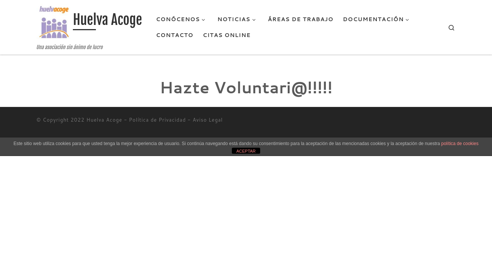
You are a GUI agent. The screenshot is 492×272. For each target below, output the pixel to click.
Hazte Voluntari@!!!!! (246, 87)
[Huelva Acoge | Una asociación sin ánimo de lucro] (54, 22)
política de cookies (459, 143)
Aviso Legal (208, 119)
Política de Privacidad (157, 119)
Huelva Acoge (104, 119)
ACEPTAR (246, 151)
